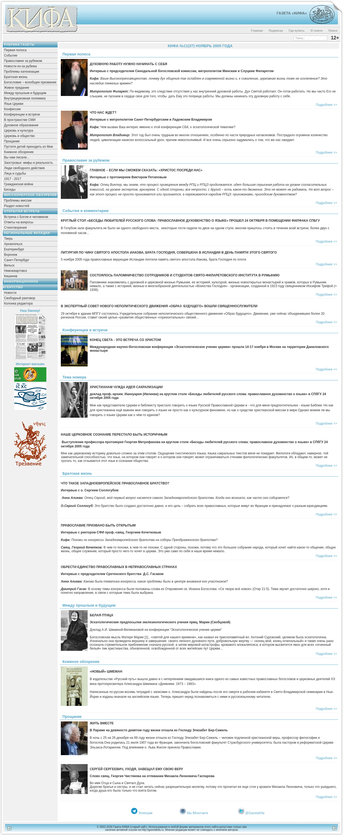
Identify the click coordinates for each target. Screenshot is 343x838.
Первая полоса (15, 50)
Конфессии (12, 109)
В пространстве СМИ (20, 120)
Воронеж (10, 255)
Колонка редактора (18, 303)
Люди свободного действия (24, 168)
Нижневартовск (15, 271)
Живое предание (16, 88)
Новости (10, 293)
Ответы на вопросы (18, 222)
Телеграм (145, 813)
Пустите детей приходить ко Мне (28, 147)
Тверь (8, 238)
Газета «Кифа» (292, 13)
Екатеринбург (14, 249)
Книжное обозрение (19, 152)
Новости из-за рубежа (20, 66)
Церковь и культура (18, 130)
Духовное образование (21, 125)
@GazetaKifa (254, 813)
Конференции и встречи (22, 114)
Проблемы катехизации (21, 71)
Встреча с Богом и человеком (26, 217)
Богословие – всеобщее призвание (30, 82)
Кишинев (10, 276)
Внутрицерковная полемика (25, 98)
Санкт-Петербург (16, 260)
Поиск (333, 30)
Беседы (10, 189)
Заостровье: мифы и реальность (28, 163)
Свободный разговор (19, 298)
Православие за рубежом (23, 61)
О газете (317, 30)
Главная (257, 30)
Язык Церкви (13, 104)
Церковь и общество (19, 136)
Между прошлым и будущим (25, 93)
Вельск (9, 265)
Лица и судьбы (15, 173)
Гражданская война (18, 184)
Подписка (276, 30)
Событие (10, 55)
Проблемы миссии (18, 200)
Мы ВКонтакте (197, 813)
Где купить (297, 30)
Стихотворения (15, 227)
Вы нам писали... (16, 157)
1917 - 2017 (12, 179)
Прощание (12, 141)
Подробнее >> (326, 105)
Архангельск (13, 244)
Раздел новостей (16, 206)
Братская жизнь (15, 77)
